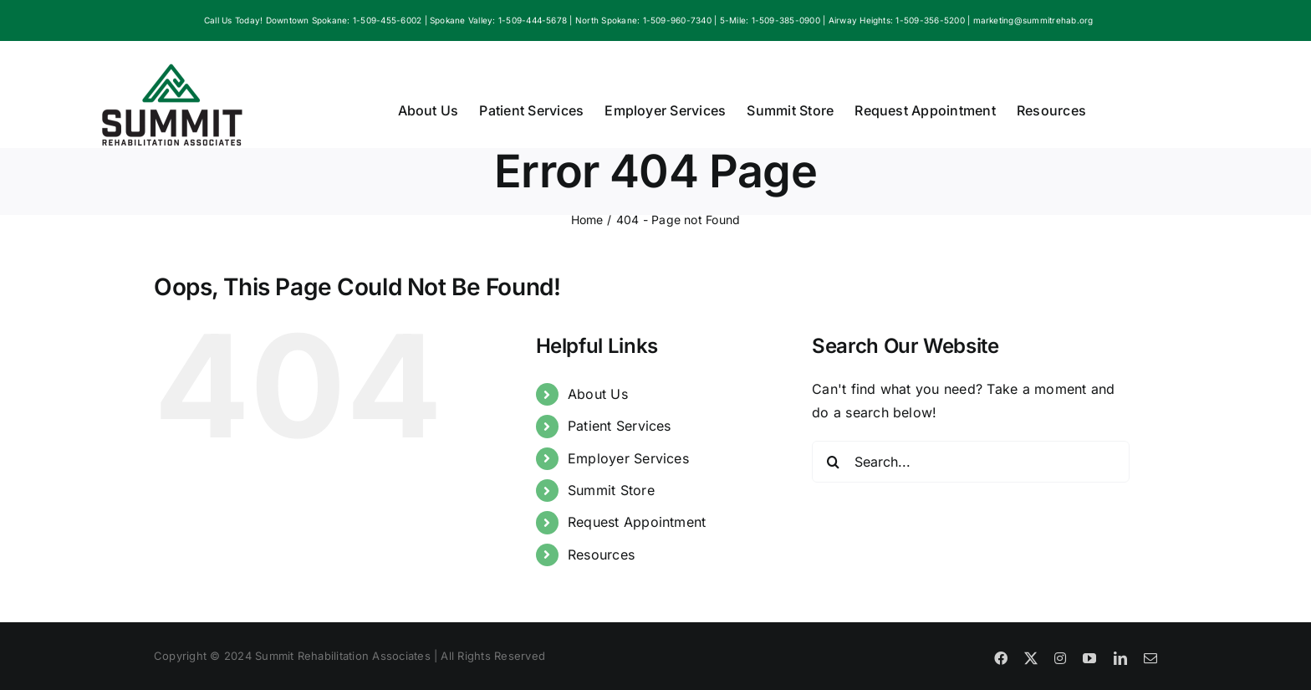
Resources (601, 554)
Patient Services (619, 425)
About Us (598, 394)
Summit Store (611, 490)
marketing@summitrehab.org (1033, 20)
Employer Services (628, 458)
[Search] (833, 462)
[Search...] (971, 462)
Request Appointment (637, 522)
